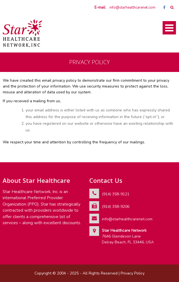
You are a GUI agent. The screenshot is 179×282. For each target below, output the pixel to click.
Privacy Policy (133, 273)
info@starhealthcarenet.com (132, 7)
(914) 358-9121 (115, 194)
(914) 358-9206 (115, 206)
